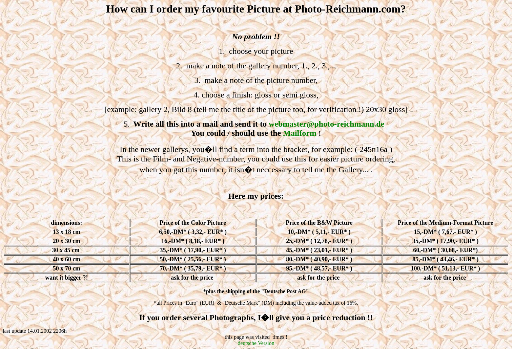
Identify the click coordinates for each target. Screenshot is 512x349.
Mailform (299, 133)
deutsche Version (256, 343)
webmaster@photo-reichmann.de (326, 123)
